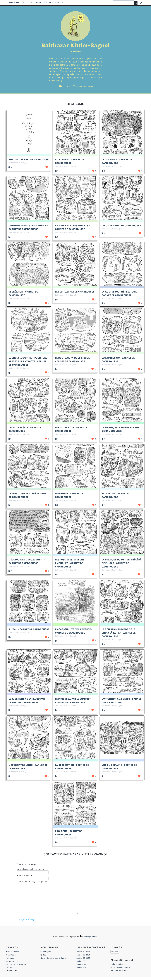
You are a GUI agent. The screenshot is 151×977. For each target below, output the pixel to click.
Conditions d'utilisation (16, 964)
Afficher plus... (81, 967)
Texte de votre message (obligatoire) (32, 882)
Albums (37, 3)
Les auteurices (12, 961)
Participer (48, 3)
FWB (15, 971)
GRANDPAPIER (13, 3)
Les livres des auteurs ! (120, 970)
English (114, 952)
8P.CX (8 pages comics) (120, 967)
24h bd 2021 (81, 964)
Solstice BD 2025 (83, 951)
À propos (59, 3)
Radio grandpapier (118, 964)
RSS (43, 955)
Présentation (11, 955)
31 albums (75, 51)
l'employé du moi (88, 936)
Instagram (46, 951)
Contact (9, 967)
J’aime (46, 167)
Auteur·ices (27, 3)
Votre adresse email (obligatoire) (30, 869)
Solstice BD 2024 (83, 955)
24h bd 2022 (81, 961)
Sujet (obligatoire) (24, 875)
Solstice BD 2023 (83, 958)
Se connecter (12, 951)
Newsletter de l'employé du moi (54, 958)
